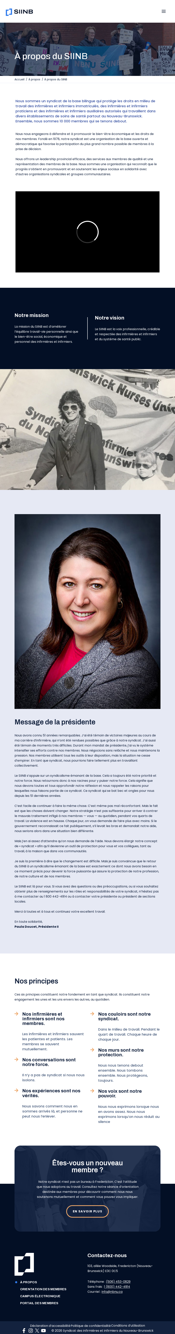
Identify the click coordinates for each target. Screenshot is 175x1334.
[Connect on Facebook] (24, 1325)
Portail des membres (36, 1294)
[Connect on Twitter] (38, 1326)
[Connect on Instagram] (31, 1325)
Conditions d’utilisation (131, 1319)
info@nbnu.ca (112, 1279)
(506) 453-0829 (118, 1269)
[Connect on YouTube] (44, 1325)
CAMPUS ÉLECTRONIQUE (37, 1287)
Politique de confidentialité (91, 1319)
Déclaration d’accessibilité (47, 1319)
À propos (26, 1274)
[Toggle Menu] (165, 10)
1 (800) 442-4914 (117, 1274)
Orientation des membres (40, 1280)
